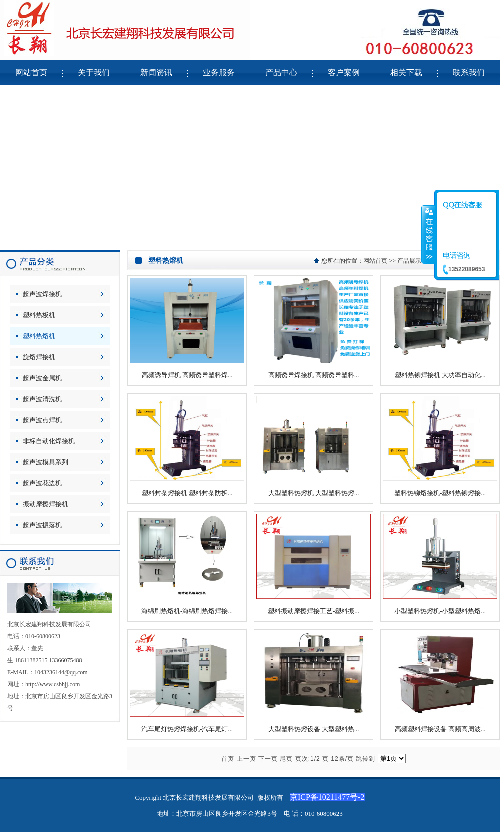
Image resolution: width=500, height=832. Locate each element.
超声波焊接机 (42, 294)
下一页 (268, 759)
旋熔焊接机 (39, 357)
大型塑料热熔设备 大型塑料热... (314, 729)
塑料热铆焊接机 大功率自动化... (440, 375)
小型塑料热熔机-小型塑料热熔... (440, 611)
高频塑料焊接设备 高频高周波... (440, 729)
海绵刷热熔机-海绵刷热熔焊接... (187, 611)
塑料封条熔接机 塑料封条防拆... (187, 493)
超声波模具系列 (45, 462)
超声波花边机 (42, 483)
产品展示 (410, 261)
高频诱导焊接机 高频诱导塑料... (314, 375)
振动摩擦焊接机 (45, 504)
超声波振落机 (42, 525)
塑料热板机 (39, 315)
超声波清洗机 (42, 399)
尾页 (286, 759)
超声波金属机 (42, 378)
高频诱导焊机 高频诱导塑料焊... (187, 375)
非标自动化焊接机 (49, 441)
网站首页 (376, 261)
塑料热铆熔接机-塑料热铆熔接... (440, 493)
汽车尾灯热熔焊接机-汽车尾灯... (187, 729)
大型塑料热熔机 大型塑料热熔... (314, 493)
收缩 (429, 234)
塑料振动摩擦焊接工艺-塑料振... (314, 611)
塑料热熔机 (39, 336)
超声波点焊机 (42, 420)
